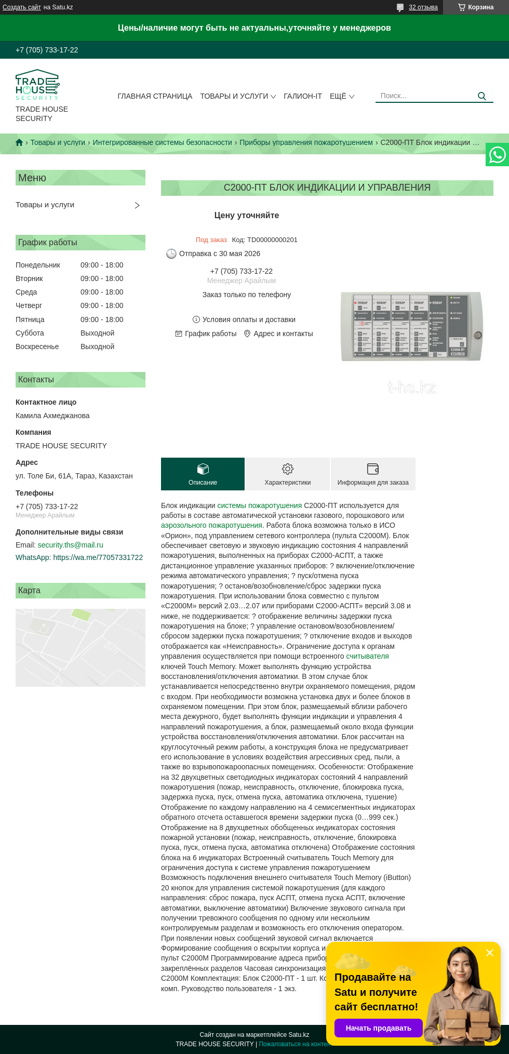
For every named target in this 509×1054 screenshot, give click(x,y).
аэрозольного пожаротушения (211, 525)
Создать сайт (22, 7)
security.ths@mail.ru (70, 545)
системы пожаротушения (259, 505)
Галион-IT (303, 96)
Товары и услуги (234, 96)
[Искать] (481, 96)
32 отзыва (423, 7)
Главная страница (155, 96)
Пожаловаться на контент (296, 1044)
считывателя (367, 656)
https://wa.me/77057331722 (98, 557)
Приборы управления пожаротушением (306, 142)
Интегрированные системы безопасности (162, 142)
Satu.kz (298, 1034)
